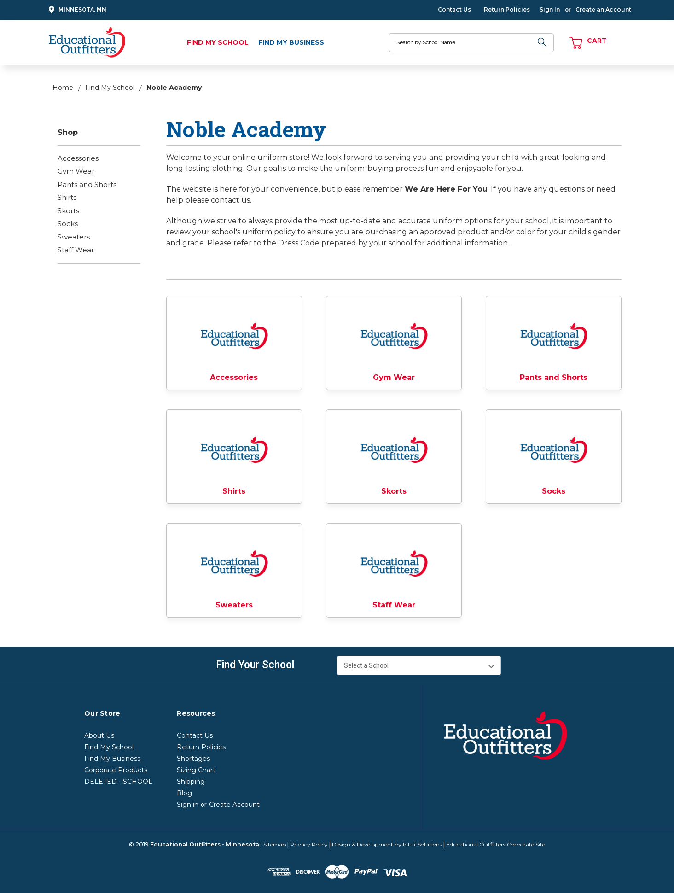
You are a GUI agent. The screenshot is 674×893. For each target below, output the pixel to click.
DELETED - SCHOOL (118, 781)
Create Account (234, 804)
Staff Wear (76, 249)
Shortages (193, 758)
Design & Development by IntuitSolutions (387, 844)
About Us (99, 735)
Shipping (191, 781)
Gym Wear (76, 171)
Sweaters (74, 237)
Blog (184, 793)
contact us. (231, 200)
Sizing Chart (196, 770)
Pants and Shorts (87, 184)
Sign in (187, 804)
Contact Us (454, 9)
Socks (68, 223)
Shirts (67, 197)
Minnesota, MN (76, 9)
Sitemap (274, 844)
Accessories (78, 158)
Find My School (218, 42)
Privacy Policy (309, 844)
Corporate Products (115, 770)
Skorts (68, 210)
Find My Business (291, 42)
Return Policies (507, 9)
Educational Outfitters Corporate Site (495, 844)
